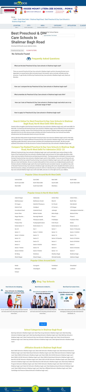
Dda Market (73, 204)
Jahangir (54, 210)
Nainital (54, 268)
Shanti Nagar (18, 257)
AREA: (42, 26)
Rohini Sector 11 (19, 226)
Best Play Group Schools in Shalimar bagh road (48, 333)
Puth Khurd (55, 222)
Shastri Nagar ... (38, 257)
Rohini (72, 222)
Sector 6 (54, 244)
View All (43, 324)
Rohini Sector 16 (38, 226)
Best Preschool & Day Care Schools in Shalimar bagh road (40, 337)
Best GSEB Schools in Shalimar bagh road (27, 368)
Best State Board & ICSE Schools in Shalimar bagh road (45, 361)
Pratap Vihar (18, 222)
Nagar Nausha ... (20, 216)
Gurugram (36, 265)
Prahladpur (55, 219)
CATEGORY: (58, 26)
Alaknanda (36, 198)
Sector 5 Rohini (37, 244)
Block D (54, 201)
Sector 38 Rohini (74, 241)
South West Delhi (75, 182)
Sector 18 (17, 238)
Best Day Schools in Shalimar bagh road (22, 333)
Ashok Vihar (55, 198)
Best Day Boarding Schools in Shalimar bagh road (44, 335)
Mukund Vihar (74, 213)
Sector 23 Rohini (74, 238)
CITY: (28, 26)
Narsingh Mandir (38, 216)
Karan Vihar (18, 213)
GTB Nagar (73, 207)
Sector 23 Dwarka (57, 238)
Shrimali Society (56, 257)
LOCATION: (16, 26)
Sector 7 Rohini (19, 247)
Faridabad (55, 265)
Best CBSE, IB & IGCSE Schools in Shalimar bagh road (57, 355)
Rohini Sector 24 (56, 226)
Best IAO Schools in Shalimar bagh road (35, 366)
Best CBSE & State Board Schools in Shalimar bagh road (57, 357)
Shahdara (54, 186)
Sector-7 (72, 251)
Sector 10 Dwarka (75, 229)
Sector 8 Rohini (19, 251)
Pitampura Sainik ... (38, 219)
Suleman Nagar (74, 257)
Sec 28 (17, 229)
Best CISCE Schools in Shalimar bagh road (47, 364)
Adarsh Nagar (19, 198)
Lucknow (72, 268)
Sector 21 (36, 238)
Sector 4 (17, 244)
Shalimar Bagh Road (37, 19)
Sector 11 (17, 232)
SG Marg (17, 254)
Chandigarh (36, 268)
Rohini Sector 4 (74, 226)
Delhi (15, 19)
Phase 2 (72, 216)
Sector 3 (54, 241)
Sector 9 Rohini (37, 251)
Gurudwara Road (20, 210)
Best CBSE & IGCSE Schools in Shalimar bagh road (25, 357)
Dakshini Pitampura (38, 204)
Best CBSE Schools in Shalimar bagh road (23, 350)
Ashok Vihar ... (74, 198)
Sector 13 (54, 232)
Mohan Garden (37, 213)
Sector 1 (54, 229)
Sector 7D (36, 247)
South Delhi (55, 182)
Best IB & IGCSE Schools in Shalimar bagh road (24, 359)
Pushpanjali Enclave (39, 222)
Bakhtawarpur (19, 201)
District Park (18, 207)
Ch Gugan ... (18, 204)
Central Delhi (18, 179)
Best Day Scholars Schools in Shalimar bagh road (37, 339)
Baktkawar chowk (38, 201)
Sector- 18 (54, 251)
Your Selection (17, 390)
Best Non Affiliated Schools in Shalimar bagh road (54, 368)
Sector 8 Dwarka (74, 247)
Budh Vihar (73, 201)
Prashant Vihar (74, 219)
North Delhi (73, 179)
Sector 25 (36, 241)
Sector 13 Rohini (74, 232)
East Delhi (36, 179)
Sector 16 (54, 235)
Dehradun (17, 268)
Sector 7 (72, 244)
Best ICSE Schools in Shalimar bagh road (47, 350)
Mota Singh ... (56, 213)
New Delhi (54, 179)
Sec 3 (34, 229)
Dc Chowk (54, 204)
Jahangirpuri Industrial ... (77, 210)
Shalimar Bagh (56, 254)
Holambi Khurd (37, 210)
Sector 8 (54, 247)
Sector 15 (36, 235)
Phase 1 (54, 216)
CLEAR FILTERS (31, 50)
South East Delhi (38, 186)
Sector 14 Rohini (19, 235)
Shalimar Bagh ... (75, 254)
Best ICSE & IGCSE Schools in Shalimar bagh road (53, 359)
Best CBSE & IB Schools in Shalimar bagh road (28, 355)
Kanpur (17, 272)
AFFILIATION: (71, 26)
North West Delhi (23, 19)
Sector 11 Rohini (38, 232)
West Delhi (18, 186)
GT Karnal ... (55, 207)
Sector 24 (17, 241)
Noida (16, 265)
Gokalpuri (36, 207)
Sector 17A (73, 235)
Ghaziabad (73, 265)
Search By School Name (50, 32)
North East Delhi (19, 182)
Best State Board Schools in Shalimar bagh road (37, 353)
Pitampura (18, 219)
